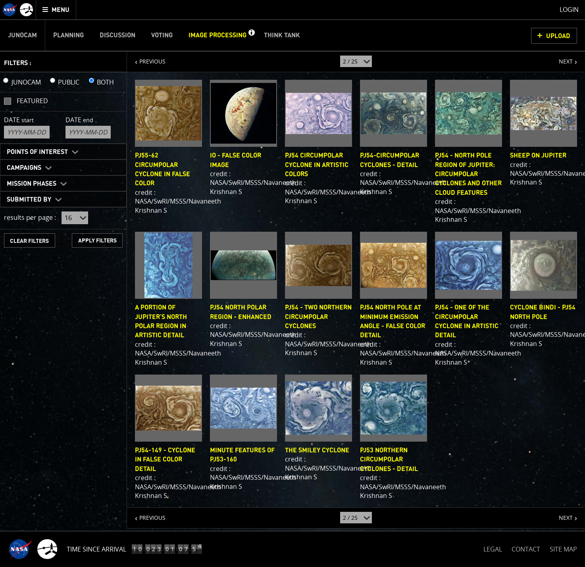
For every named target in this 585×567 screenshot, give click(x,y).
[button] (251, 35)
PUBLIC (68, 82)
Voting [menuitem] (162, 35)
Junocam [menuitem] (22, 35)
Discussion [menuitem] (117, 35)
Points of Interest (37, 152)
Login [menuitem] (569, 9)
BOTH (105, 82)
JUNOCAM (26, 82)
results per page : (30, 217)
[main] (292, 283)
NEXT (562, 58)
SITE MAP (563, 549)
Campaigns (24, 168)
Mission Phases (31, 184)
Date (19, 119)
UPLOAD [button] (558, 36)
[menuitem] (56, 9)
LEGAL (492, 548)
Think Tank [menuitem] (282, 35)
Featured (32, 100)
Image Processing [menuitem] (217, 35)
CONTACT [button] (526, 549)
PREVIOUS (146, 58)
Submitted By (29, 199)
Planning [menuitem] (68, 35)
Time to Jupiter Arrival (104, 549)
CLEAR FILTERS (29, 241)
